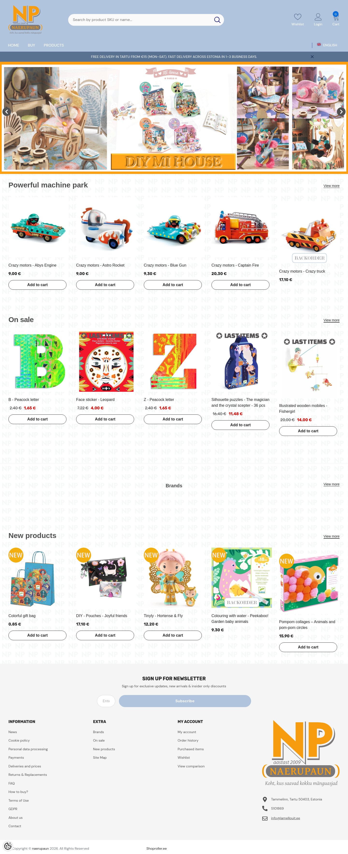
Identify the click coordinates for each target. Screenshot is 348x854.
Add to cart (32, 285)
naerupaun (40, 848)
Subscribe (229, 700)
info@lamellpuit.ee (285, 818)
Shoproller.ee (156, 848)
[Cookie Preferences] (7, 846)
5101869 (277, 808)
